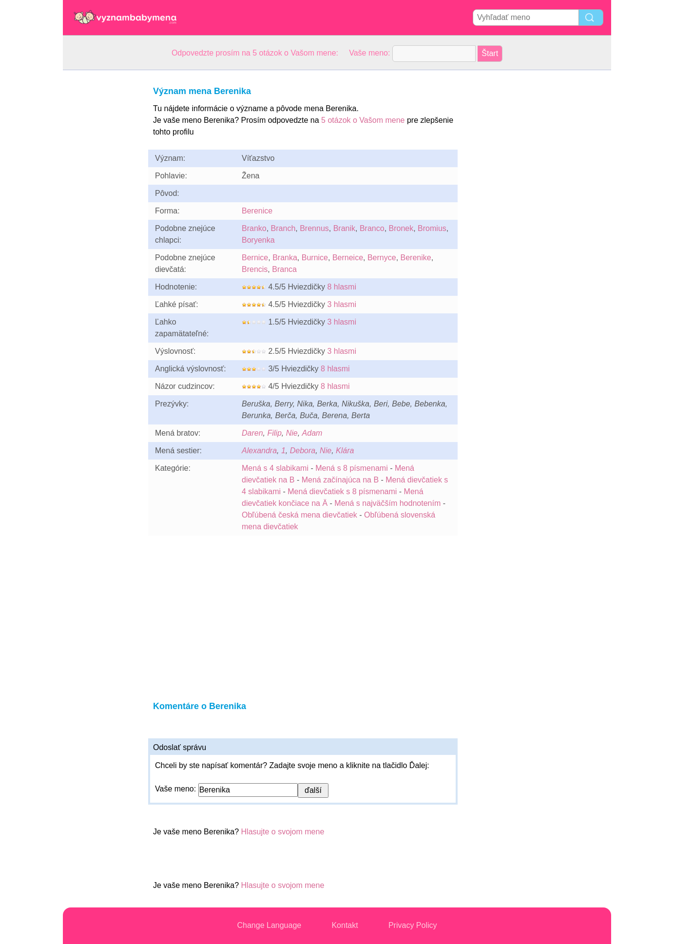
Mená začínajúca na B (340, 480)
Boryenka (258, 240)
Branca (284, 269)
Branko (254, 228)
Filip (274, 433)
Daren (252, 433)
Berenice (257, 211)
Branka (284, 257)
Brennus (314, 228)
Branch (283, 228)
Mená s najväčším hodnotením (387, 503)
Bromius (432, 228)
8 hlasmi (341, 287)
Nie (292, 433)
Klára (345, 450)
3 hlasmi (341, 304)
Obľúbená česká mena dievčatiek (299, 515)
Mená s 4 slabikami (275, 468)
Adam (312, 433)
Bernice (255, 257)
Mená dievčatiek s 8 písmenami (342, 491)
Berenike (416, 257)
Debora (302, 450)
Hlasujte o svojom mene (283, 832)
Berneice (347, 257)
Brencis (255, 269)
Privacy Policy (412, 925)
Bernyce (381, 257)
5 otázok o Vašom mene (362, 120)
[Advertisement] (102, 216)
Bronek (401, 228)
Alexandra (259, 450)
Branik (344, 228)
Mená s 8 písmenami (351, 468)
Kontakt (344, 925)
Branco (372, 228)
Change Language (269, 925)
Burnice (315, 257)
